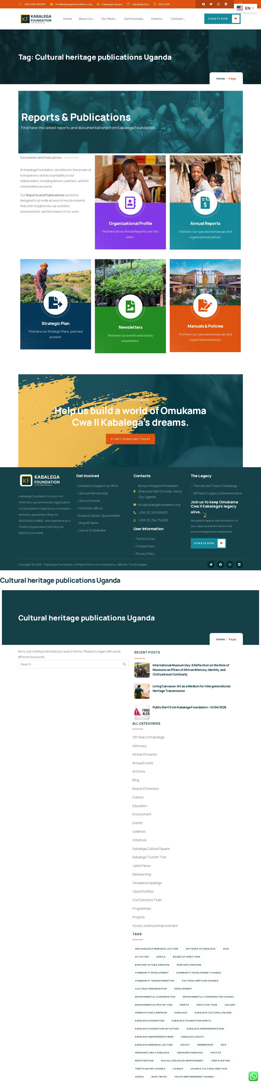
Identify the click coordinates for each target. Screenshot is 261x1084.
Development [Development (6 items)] (183, 989)
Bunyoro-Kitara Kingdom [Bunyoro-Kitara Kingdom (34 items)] (152, 965)
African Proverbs (145, 755)
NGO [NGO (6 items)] (223, 1045)
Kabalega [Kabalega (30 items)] (181, 1013)
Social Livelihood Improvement (155, 926)
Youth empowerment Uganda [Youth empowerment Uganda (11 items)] (194, 1077)
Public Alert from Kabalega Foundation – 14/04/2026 (189, 708)
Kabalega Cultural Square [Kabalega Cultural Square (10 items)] (213, 1013)
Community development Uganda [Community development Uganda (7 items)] (198, 973)
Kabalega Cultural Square (151, 849)
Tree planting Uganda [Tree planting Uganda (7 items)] (150, 1069)
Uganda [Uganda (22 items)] (178, 1069)
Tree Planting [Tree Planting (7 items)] (220, 1061)
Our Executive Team (147, 900)
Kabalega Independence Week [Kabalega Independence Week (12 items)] (154, 1037)
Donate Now (218, 18)
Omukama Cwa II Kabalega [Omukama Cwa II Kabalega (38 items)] (152, 1053)
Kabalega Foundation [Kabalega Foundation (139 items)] (149, 1021)
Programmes (142, 909)
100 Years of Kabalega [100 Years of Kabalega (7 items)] (201, 949)
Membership (142, 875)
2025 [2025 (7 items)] (226, 949)
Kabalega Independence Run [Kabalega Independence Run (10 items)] (205, 1029)
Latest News (142, 866)
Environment (142, 815)
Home (220, 78)
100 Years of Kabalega (148, 738)
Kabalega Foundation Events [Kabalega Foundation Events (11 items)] (191, 1021)
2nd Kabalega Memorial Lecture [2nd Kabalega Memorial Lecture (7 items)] (156, 949)
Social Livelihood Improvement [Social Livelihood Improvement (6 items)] (182, 1061)
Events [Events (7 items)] (184, 1005)
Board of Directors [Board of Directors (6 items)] (186, 957)
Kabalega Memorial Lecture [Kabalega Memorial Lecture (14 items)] (154, 1045)
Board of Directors (146, 789)
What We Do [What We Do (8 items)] (159, 1077)
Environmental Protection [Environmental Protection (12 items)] (153, 1005)
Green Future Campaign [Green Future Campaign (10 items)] (151, 1013)
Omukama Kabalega (147, 883)
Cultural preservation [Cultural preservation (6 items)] (151, 989)
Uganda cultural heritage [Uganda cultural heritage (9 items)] (209, 1069)
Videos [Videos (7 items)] (139, 1077)
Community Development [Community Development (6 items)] (152, 973)
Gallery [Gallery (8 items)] (230, 1005)
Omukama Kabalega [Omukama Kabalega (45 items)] (190, 1053)
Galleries (139, 832)
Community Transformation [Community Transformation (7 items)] (154, 981)
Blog (136, 780)
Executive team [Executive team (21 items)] (207, 1005)
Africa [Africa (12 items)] (161, 957)
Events (138, 823)
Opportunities (143, 892)
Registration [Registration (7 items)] (144, 1061)
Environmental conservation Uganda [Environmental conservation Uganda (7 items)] (208, 997)
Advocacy (140, 746)
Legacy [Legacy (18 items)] (185, 1045)
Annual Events (143, 763)
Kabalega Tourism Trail (149, 857)
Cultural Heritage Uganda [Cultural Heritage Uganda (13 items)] (200, 981)
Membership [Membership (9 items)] (205, 1045)
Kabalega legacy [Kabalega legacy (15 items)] (192, 1037)
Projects (139, 918)
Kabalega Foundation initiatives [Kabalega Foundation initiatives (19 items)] (157, 1029)
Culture (138, 797)
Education (140, 806)
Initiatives (140, 840)
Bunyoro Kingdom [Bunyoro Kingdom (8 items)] (189, 965)
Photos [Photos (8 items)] (216, 1053)
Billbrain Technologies (132, 565)
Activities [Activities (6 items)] (142, 957)
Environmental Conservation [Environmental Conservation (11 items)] (155, 997)
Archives (139, 772)
